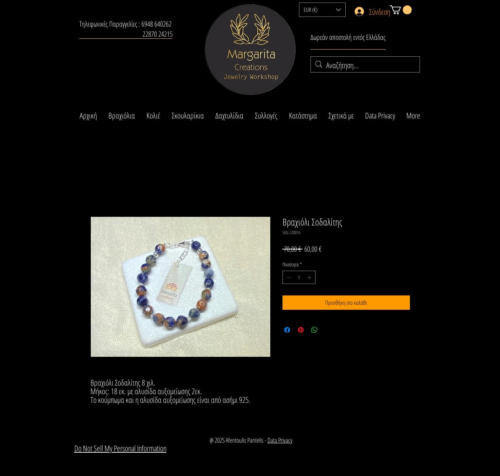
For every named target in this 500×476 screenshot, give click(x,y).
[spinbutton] (299, 277)
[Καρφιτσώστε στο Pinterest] (300, 330)
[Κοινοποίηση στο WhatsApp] (314, 330)
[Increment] (309, 277)
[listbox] (322, 10)
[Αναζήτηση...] (365, 65)
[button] (322, 10)
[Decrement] (288, 277)
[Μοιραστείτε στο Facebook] (287, 330)
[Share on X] (328, 330)
